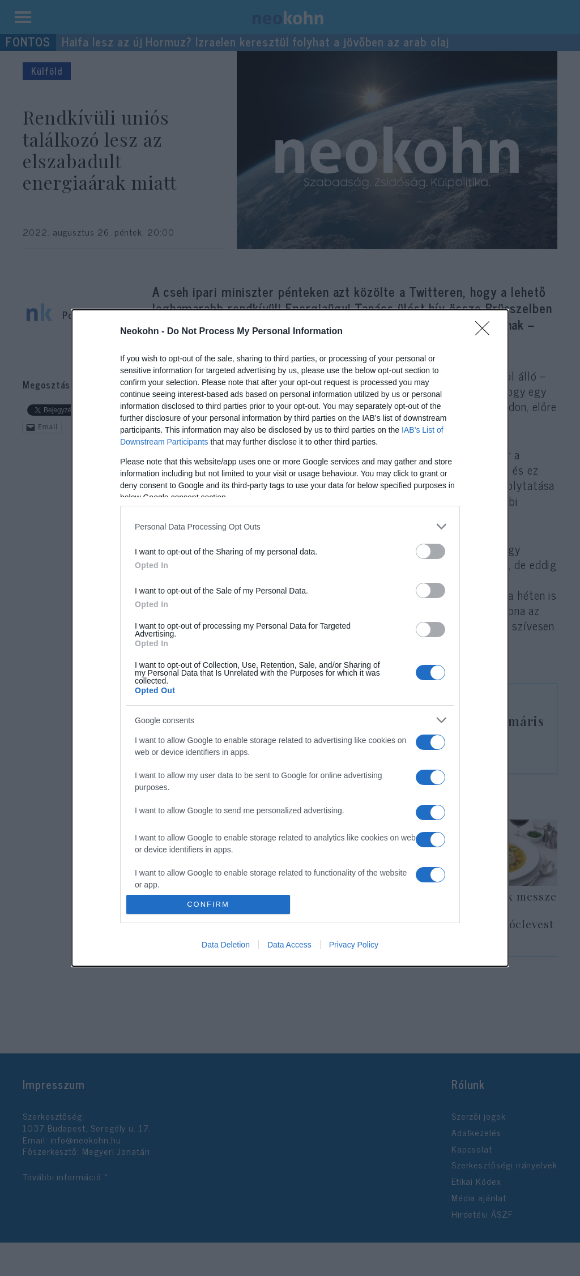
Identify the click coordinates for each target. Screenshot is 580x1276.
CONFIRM (208, 904)
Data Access (289, 944)
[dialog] (290, 638)
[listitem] (290, 526)
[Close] (486, 332)
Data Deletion (226, 944)
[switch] (430, 551)
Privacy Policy (353, 944)
